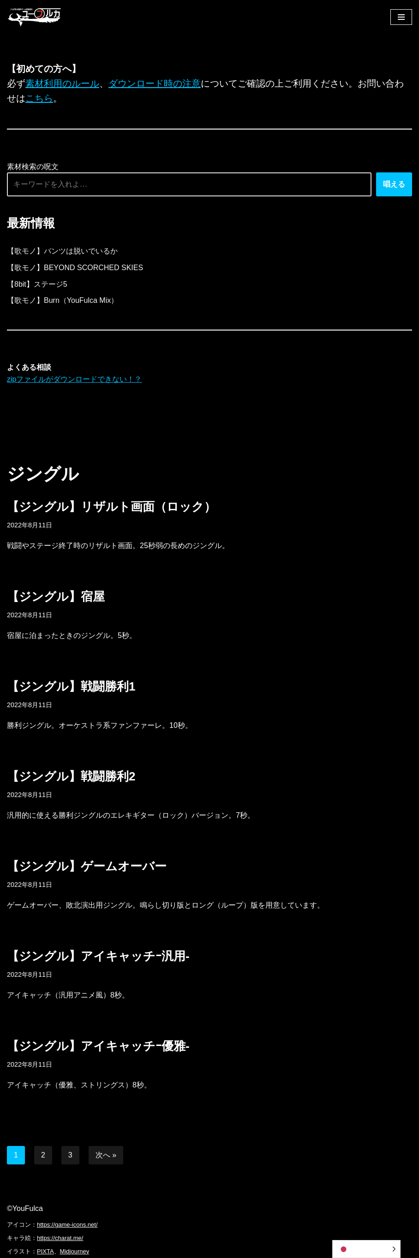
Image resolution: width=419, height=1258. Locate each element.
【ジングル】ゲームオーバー (87, 866)
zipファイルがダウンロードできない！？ (74, 379)
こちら (39, 98)
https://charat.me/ (60, 1237)
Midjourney (75, 1251)
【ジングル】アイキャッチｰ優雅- (98, 1046)
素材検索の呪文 (33, 167)
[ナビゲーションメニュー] (401, 17)
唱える (394, 184)
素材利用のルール (62, 83)
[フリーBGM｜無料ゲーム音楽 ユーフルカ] (34, 16)
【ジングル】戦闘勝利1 (71, 686)
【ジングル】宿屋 (56, 596)
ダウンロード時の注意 (154, 83)
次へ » (106, 1155)
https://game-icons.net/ (67, 1224)
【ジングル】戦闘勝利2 (71, 776)
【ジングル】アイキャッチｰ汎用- (98, 956)
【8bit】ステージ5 (37, 284)
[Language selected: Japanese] (366, 1249)
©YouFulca (25, 1208)
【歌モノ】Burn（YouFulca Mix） (62, 300)
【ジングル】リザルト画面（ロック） (111, 507)
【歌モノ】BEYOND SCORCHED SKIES (75, 268)
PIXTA (45, 1251)
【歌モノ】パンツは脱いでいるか (62, 251)
